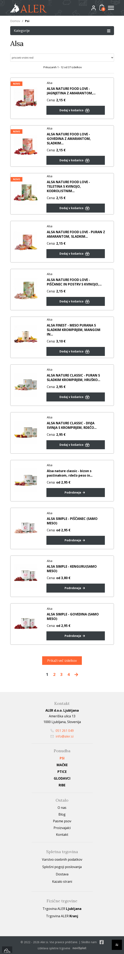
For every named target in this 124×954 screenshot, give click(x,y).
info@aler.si (62, 736)
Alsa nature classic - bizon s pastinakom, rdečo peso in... (69, 473)
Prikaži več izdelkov (62, 660)
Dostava (62, 874)
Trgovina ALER (62, 908)
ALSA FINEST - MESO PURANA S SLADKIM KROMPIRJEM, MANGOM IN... (73, 330)
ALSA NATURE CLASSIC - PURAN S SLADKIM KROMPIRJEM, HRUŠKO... (73, 377)
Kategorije (62, 30)
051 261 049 (62, 730)
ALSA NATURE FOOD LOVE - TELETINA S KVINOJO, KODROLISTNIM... (68, 186)
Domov (15, 21)
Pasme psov (62, 821)
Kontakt (62, 834)
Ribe (62, 785)
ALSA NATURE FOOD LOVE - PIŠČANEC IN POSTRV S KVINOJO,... (74, 282)
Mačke (62, 765)
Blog (62, 814)
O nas (62, 807)
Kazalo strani (62, 881)
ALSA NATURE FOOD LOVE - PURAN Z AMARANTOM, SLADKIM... (76, 234)
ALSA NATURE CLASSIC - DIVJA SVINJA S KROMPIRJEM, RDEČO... (72, 425)
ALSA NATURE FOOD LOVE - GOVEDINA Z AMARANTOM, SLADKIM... (69, 138)
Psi (62, 758)
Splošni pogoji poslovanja (62, 867)
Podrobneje (76, 492)
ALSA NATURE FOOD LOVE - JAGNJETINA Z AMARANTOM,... (71, 90)
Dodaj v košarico (75, 110)
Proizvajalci (62, 828)
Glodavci (62, 778)
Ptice (62, 771)
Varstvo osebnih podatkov (62, 859)
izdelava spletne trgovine (54, 948)
